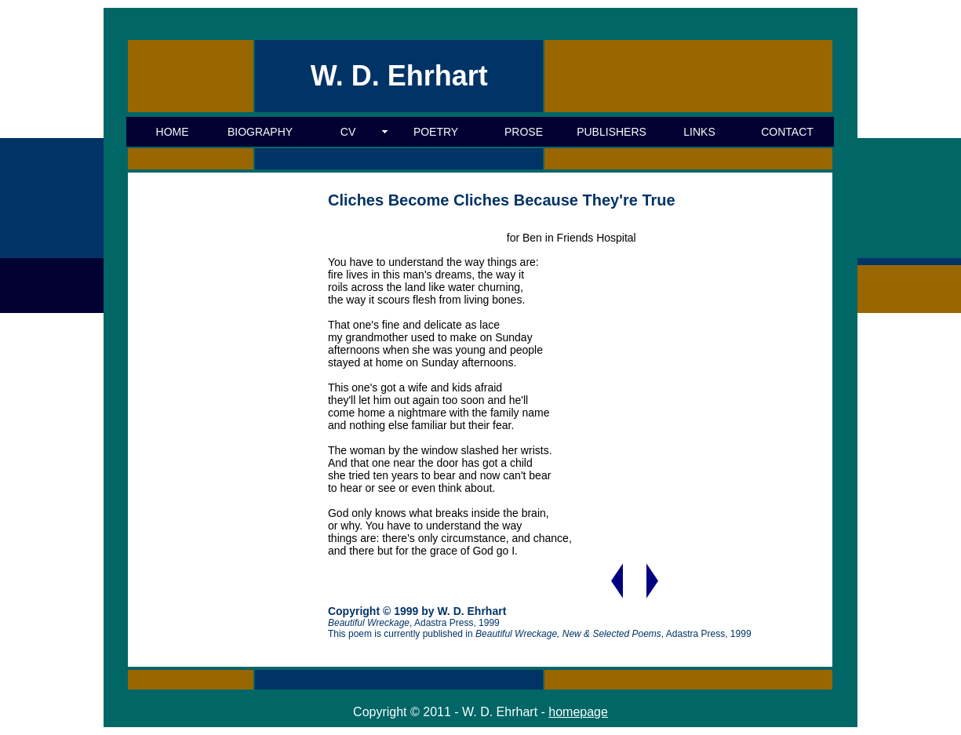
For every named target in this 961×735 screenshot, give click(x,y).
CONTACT (787, 132)
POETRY (435, 132)
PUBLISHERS (611, 132)
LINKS (699, 132)
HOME (172, 132)
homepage (578, 712)
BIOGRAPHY (260, 132)
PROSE (523, 132)
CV (347, 132)
